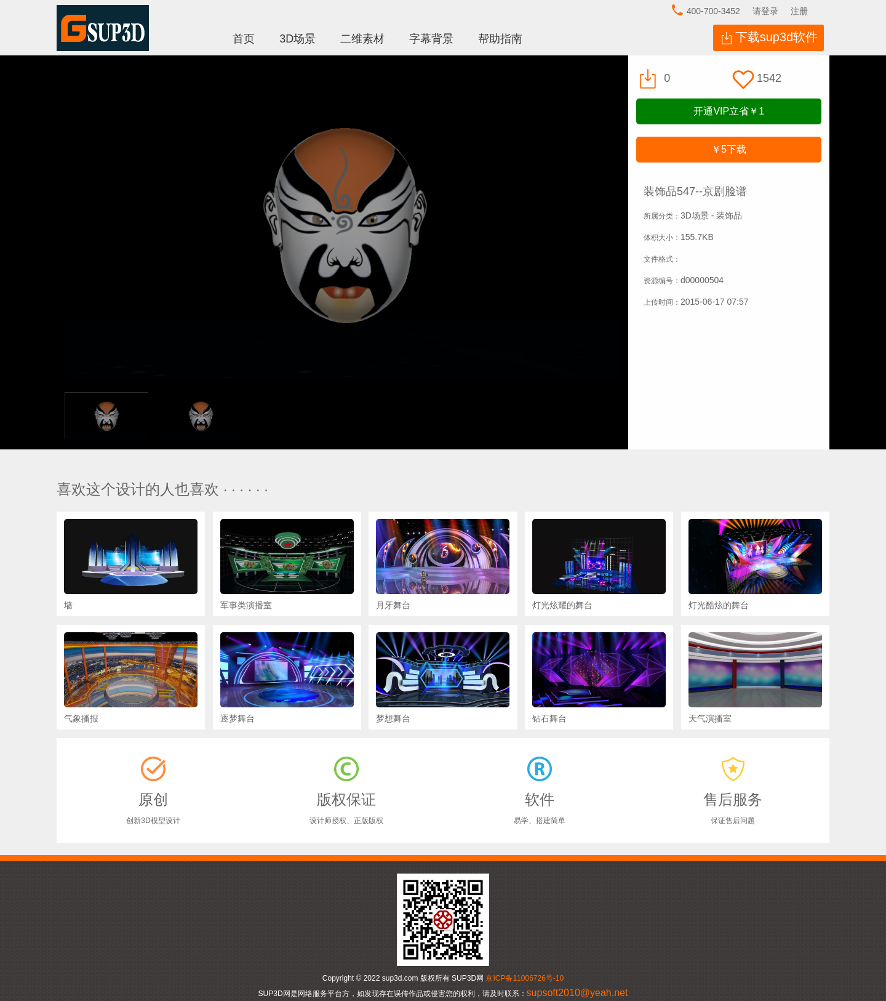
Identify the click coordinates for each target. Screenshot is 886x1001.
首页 (244, 39)
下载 (728, 149)
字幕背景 (431, 39)
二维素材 (362, 39)
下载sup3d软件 (776, 37)
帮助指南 (500, 39)
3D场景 (297, 39)
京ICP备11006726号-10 (524, 978)
